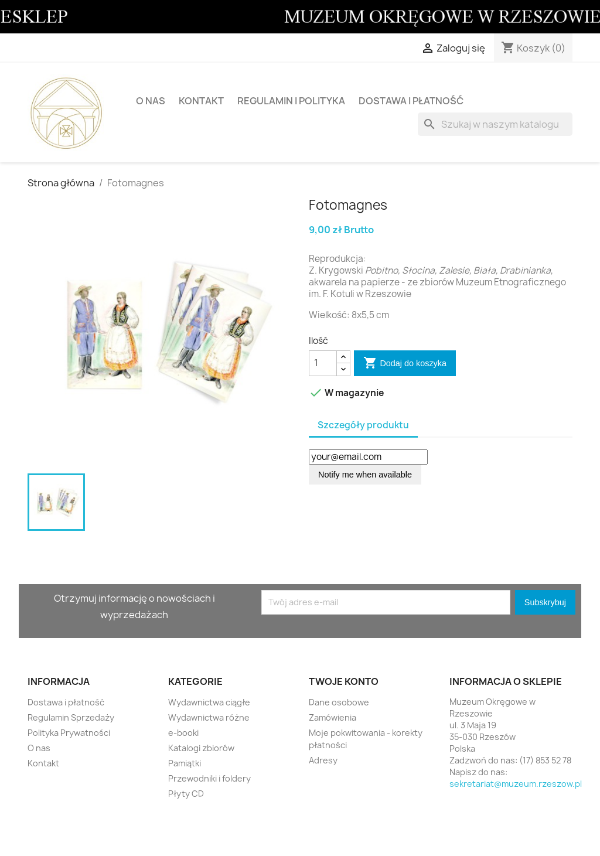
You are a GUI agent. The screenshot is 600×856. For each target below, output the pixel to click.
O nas (150, 100)
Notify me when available (365, 474)
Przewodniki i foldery (209, 778)
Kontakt (201, 100)
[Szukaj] (495, 124)
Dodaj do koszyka (404, 363)
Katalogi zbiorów (201, 747)
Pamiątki (184, 763)
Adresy (323, 760)
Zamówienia (332, 717)
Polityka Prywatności (69, 732)
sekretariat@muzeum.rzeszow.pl (515, 783)
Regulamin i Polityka (291, 100)
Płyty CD (186, 793)
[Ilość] (323, 363)
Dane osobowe (339, 702)
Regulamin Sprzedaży (71, 717)
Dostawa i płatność (411, 100)
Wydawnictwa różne (209, 717)
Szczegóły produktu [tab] (363, 425)
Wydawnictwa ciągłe (209, 702)
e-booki (183, 732)
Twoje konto (344, 681)
